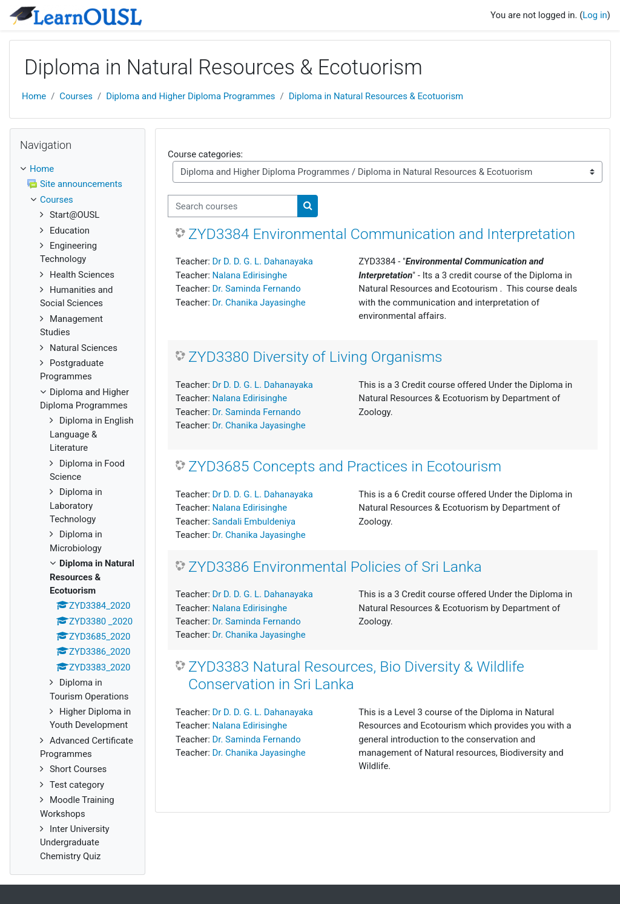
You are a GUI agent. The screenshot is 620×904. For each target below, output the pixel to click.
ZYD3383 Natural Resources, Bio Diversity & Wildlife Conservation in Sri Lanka (356, 675)
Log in (594, 15)
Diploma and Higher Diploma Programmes (190, 96)
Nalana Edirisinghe (249, 275)
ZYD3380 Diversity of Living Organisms (315, 356)
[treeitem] (77, 512)
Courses (76, 96)
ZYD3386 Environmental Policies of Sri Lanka (335, 566)
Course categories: (205, 154)
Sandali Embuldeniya (253, 521)
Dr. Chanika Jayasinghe (258, 302)
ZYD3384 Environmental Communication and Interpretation (381, 234)
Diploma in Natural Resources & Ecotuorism (376, 96)
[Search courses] (233, 206)
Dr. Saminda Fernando (256, 288)
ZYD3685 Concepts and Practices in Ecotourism (344, 466)
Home (34, 96)
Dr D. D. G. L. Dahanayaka (262, 261)
